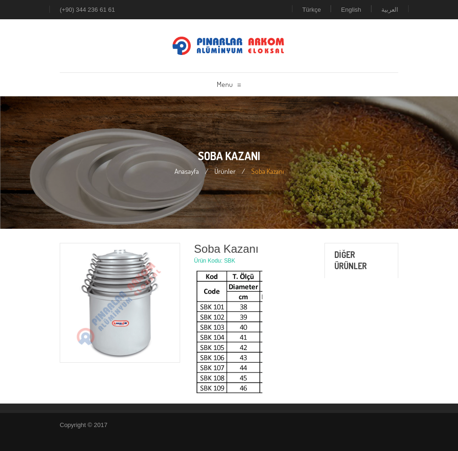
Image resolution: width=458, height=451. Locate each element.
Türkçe (311, 9)
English (351, 9)
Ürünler (225, 171)
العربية (389, 9)
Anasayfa (186, 171)
